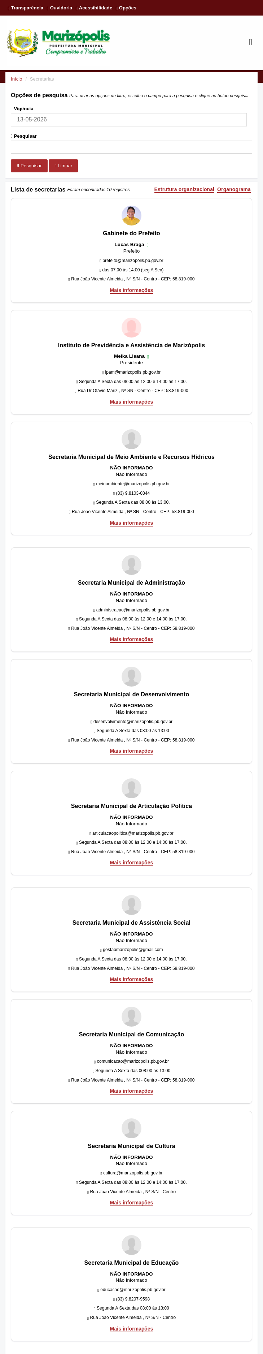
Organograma (234, 189)
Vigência (22, 108)
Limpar (63, 165)
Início (16, 79)
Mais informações (131, 290)
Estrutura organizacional (184, 189)
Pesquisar (24, 136)
